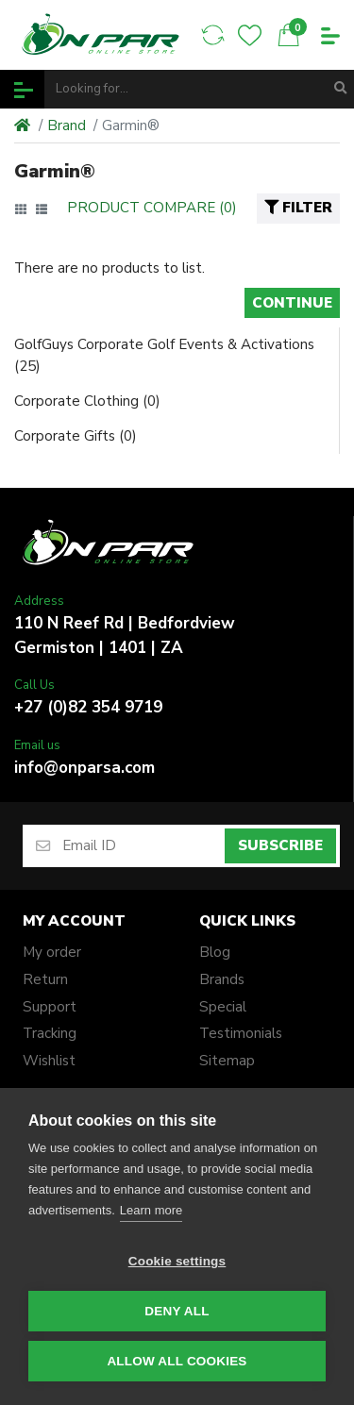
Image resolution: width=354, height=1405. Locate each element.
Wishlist (49, 1060)
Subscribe (280, 845)
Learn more (151, 1210)
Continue (292, 302)
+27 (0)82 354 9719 (88, 707)
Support (49, 1006)
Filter (298, 207)
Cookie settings (177, 1261)
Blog (214, 952)
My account (74, 920)
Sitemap (227, 1060)
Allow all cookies (176, 1361)
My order (52, 952)
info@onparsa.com (84, 767)
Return (45, 979)
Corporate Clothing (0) (87, 401)
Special (222, 1006)
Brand (66, 125)
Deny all (176, 1311)
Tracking (49, 1033)
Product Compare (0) (152, 207)
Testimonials (240, 1033)
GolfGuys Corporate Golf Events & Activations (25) (164, 355)
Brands (221, 979)
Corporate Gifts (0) (75, 436)
